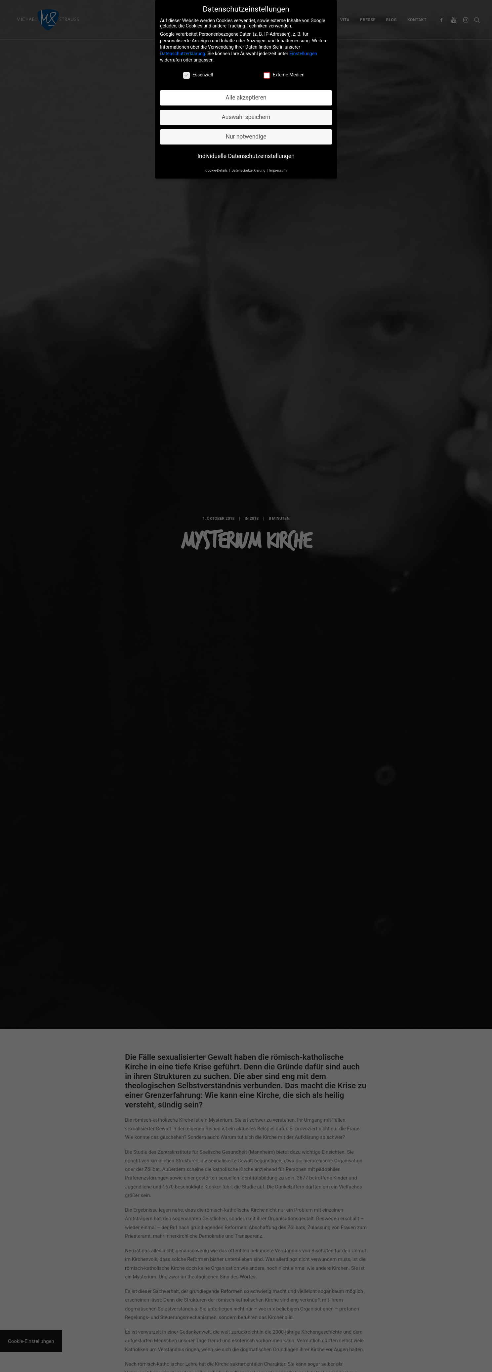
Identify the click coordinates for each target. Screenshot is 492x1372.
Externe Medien (284, 71)
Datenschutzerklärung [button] (248, 167)
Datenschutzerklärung (182, 50)
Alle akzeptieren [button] (246, 94)
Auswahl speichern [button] (246, 113)
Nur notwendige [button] (246, 133)
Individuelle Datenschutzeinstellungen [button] (245, 152)
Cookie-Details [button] (216, 167)
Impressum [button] (278, 167)
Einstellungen (303, 50)
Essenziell (198, 71)
